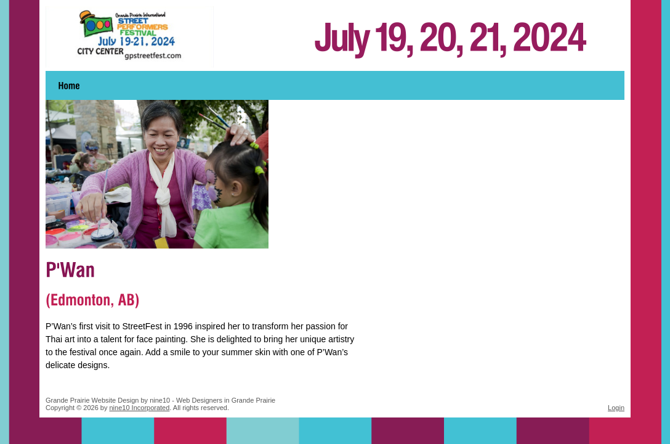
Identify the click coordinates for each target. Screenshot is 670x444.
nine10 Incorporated (140, 407)
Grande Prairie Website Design (92, 400)
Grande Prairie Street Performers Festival (335, 37)
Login (616, 407)
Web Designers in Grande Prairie (225, 400)
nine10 (160, 400)
